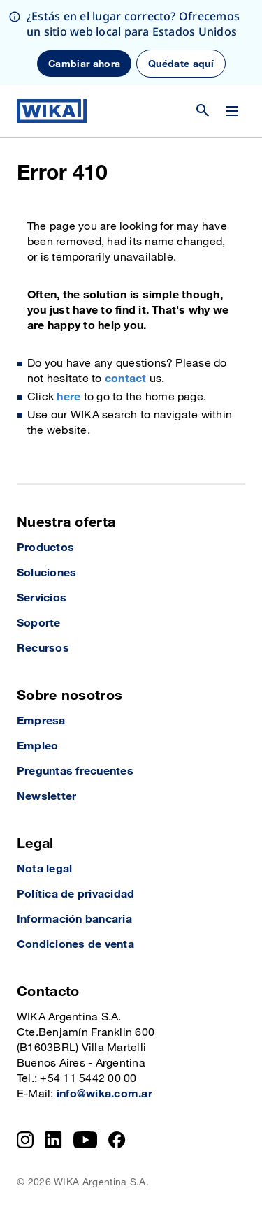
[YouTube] (85, 1139)
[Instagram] (25, 1139)
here (68, 397)
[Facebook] (117, 1139)
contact (126, 379)
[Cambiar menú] (232, 111)
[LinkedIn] (53, 1139)
